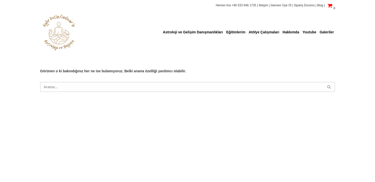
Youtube (309, 32)
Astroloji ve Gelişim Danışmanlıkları (193, 32)
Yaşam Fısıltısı (52, 164)
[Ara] (182, 87)
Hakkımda (291, 32)
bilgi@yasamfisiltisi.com (60, 176)
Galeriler (327, 32)
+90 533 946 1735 (244, 5)
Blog (320, 5)
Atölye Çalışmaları (264, 32)
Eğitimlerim (235, 32)
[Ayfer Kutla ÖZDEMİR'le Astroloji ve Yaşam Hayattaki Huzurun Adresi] (59, 32)
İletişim (264, 5)
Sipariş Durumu (305, 5)
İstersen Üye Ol (281, 5)
